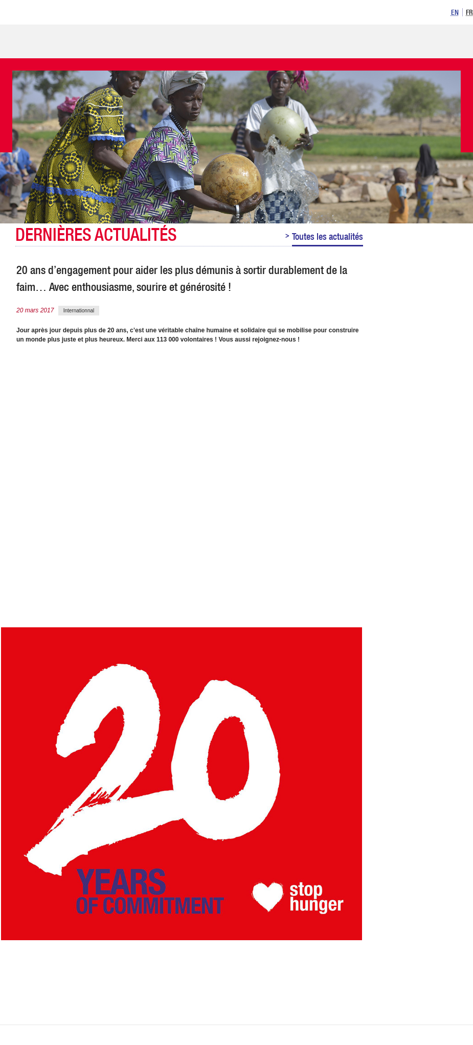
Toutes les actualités (327, 236)
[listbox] (460, 11)
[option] (455, 12)
